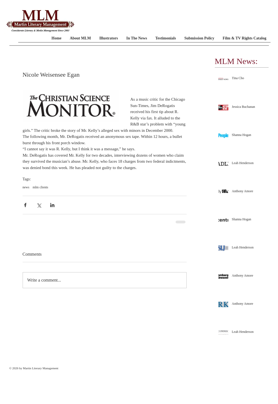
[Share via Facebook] (25, 205)
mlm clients (40, 187)
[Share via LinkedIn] (52, 205)
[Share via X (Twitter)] (38, 205)
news (26, 187)
